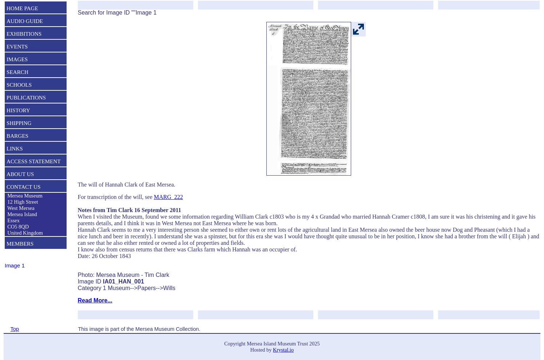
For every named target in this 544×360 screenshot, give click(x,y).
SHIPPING (19, 123)
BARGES (17, 136)
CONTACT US (23, 187)
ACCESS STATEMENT (34, 161)
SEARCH (17, 72)
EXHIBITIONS (24, 34)
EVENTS (17, 46)
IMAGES (17, 59)
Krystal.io (283, 350)
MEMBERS (20, 243)
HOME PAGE (22, 8)
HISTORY (18, 110)
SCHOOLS (19, 85)
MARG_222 (168, 197)
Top (15, 329)
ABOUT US (20, 174)
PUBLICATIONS (26, 97)
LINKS (15, 148)
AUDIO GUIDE (25, 21)
